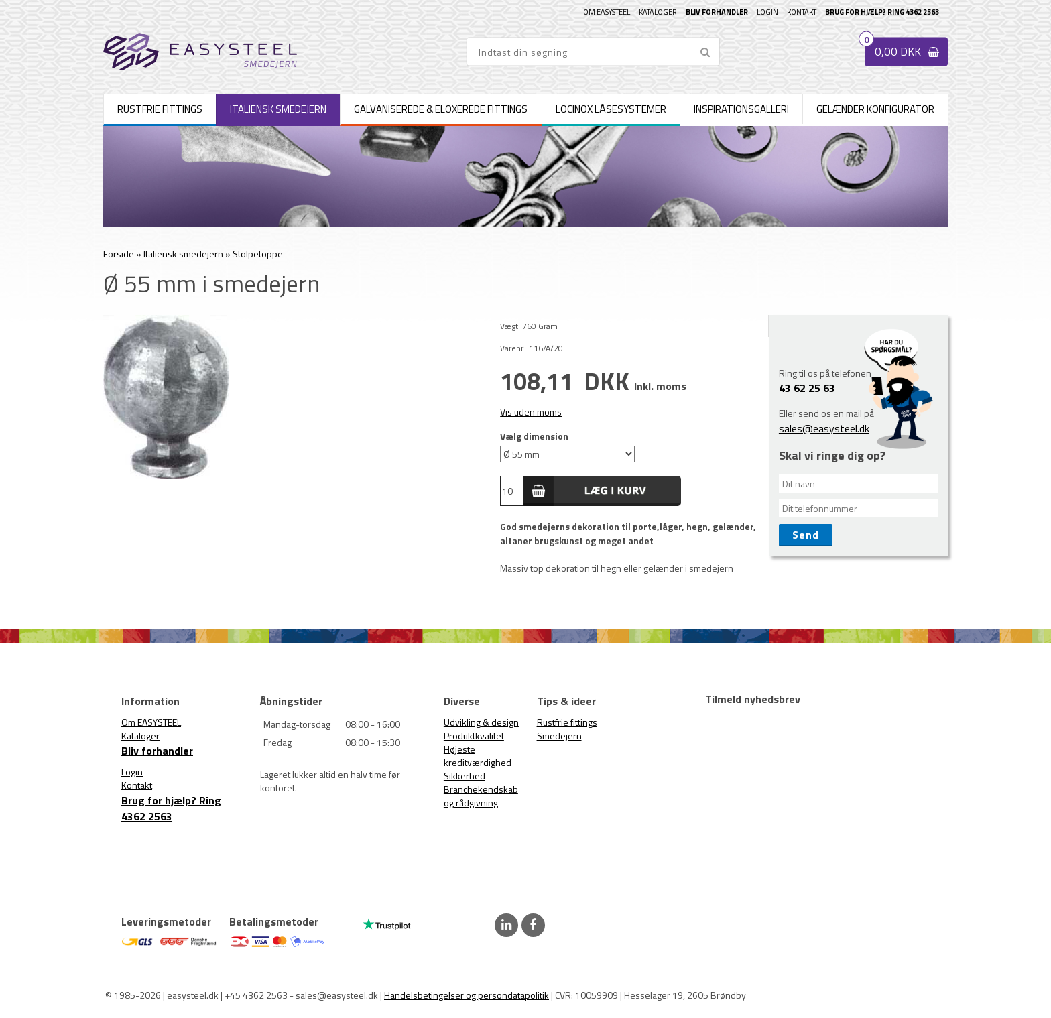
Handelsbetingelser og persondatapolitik (466, 995)
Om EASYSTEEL (606, 12)
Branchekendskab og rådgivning (481, 796)
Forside (118, 254)
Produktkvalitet (474, 735)
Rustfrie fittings (567, 722)
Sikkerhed (464, 776)
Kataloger (658, 12)
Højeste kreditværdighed (477, 755)
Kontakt (801, 12)
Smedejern (559, 735)
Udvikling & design (481, 722)
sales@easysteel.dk (824, 428)
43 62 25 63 (807, 388)
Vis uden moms (531, 412)
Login (767, 12)
